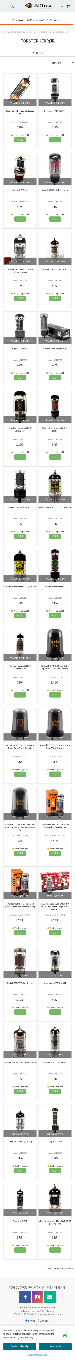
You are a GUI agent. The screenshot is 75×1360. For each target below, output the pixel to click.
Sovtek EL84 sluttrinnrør (55, 1062)
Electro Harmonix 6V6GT (20, 507)
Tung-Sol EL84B (20, 1221)
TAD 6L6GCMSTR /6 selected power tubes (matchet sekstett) (20, 905)
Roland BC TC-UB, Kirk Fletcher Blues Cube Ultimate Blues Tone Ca (20, 827)
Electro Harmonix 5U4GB (55, 348)
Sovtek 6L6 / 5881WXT (55, 111)
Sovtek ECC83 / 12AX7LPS (55, 269)
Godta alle (55, 1346)
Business (43, 1320)
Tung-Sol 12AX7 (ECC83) (20, 1141)
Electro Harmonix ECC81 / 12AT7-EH (55, 508)
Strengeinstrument (21, 31)
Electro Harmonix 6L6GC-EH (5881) (55, 429)
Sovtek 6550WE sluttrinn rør (20, 983)
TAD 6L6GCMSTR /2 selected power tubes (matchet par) (55, 826)
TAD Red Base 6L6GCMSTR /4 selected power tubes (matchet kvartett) (55, 907)
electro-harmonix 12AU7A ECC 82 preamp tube (55, 1222)
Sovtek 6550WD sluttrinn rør (55, 190)
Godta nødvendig (20, 1346)
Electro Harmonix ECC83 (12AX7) (20, 586)
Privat (30, 1320)
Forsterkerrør (61, 31)
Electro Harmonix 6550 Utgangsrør (20, 429)
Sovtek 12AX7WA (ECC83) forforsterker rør (20, 270)
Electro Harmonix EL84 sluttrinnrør (20, 667)
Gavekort (52, 20)
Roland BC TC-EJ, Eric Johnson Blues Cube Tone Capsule (20, 746)
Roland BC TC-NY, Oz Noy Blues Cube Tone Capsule (55, 746)
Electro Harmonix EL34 (55, 586)
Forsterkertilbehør (42, 31)
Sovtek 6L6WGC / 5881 (55, 983)
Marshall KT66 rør (20, 190)
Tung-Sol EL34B (55, 1141)
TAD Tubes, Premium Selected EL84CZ (20, 112)
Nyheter (18, 20)
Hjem (6, 31)
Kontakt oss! (35, 20)
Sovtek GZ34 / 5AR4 (20, 348)
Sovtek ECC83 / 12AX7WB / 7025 (20, 1062)
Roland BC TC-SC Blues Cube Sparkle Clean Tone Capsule (55, 667)
